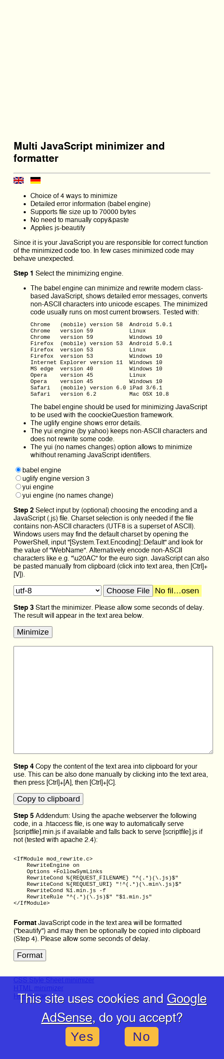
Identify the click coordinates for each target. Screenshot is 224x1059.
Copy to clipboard (48, 814)
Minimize (33, 647)
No (142, 1036)
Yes (82, 1036)
